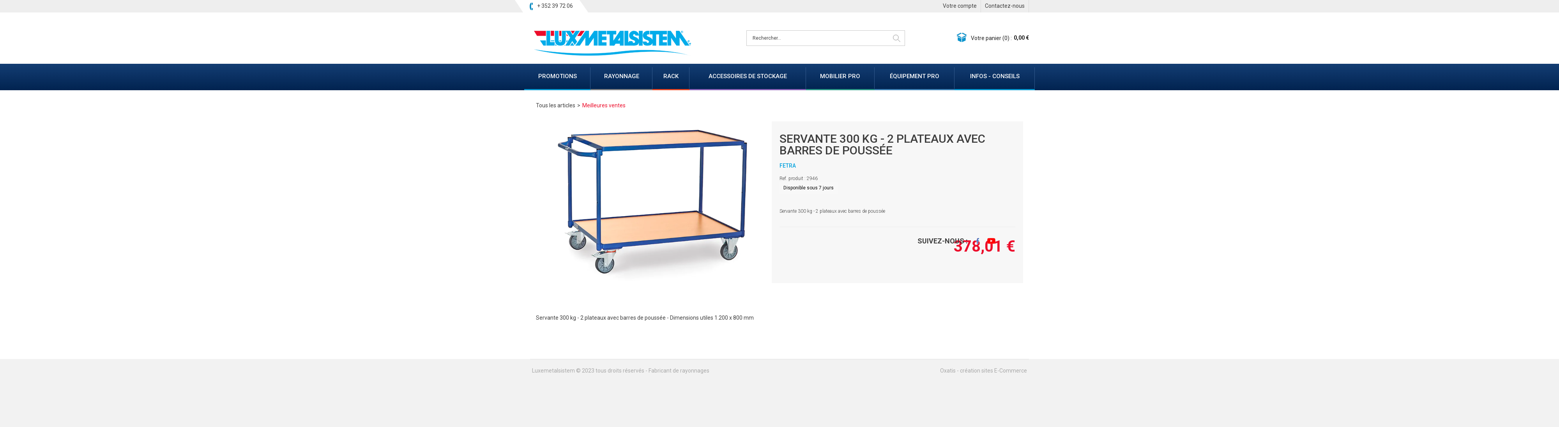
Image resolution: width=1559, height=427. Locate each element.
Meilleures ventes (604, 105)
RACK (671, 76)
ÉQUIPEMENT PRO (914, 76)
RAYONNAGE (621, 76)
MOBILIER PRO (840, 76)
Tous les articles (555, 105)
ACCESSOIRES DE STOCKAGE (748, 76)
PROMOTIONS (557, 76)
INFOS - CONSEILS (995, 76)
